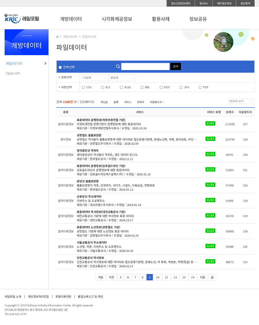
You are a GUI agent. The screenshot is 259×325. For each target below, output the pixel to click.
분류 (116, 102)
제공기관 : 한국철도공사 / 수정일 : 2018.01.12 (137, 185)
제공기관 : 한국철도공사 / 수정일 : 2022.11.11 (137, 154)
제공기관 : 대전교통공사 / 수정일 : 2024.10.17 (137, 216)
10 (157, 277)
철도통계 (245, 3)
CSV (88, 87)
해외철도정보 (224, 3)
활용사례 (161, 18)
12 (175, 277)
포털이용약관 (63, 296)
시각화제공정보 (117, 18)
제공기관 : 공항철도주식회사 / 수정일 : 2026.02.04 (140, 139)
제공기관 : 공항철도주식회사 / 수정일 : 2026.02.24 (137, 231)
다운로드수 (156, 102)
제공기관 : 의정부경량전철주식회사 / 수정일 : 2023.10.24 (137, 124)
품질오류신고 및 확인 (90, 296)
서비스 (127, 102)
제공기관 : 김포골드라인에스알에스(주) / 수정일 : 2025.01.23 (137, 170)
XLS (107, 87)
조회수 (140, 102)
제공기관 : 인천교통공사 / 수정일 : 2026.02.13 (140, 262)
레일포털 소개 (13, 296)
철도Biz (203, 3)
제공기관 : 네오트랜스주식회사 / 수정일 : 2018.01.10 (137, 200)
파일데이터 (14, 63)
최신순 (104, 102)
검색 (175, 66)
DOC (167, 87)
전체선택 (69, 67)
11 (166, 277)
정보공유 (198, 18)
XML (147, 87)
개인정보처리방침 (38, 296)
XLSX (127, 87)
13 (184, 277)
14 (192, 277)
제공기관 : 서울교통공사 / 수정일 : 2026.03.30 (137, 246)
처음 (100, 277)
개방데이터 (71, 18)
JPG (186, 87)
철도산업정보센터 (180, 3)
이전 (111, 277)
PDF (206, 87)
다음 (202, 277)
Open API (13, 73)
